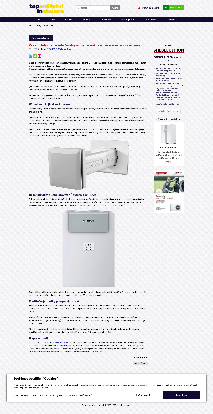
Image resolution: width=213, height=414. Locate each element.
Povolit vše (181, 395)
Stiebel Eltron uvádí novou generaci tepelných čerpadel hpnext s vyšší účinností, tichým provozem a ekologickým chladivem (168, 87)
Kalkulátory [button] (151, 19)
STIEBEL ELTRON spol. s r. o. (60, 49)
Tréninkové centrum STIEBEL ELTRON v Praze (168, 79)
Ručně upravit (143, 395)
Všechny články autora (168, 111)
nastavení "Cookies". (82, 395)
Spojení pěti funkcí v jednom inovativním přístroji (168, 69)
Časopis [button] (87, 19)
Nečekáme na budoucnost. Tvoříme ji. (167, 74)
